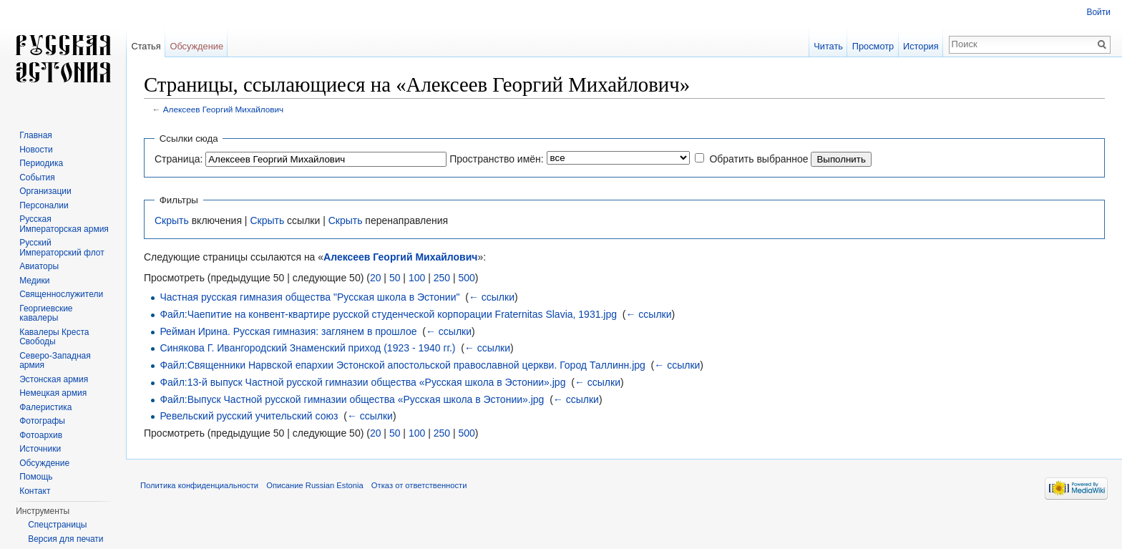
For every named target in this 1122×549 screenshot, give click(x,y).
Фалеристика (45, 407)
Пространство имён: (496, 159)
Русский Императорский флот (61, 248)
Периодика (41, 163)
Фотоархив (40, 435)
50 (395, 277)
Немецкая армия (53, 393)
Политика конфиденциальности (199, 485)
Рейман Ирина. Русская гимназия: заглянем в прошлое (288, 331)
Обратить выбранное (758, 159)
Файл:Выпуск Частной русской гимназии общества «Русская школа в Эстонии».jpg (352, 399)
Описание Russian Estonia (314, 485)
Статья (145, 46)
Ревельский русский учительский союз (249, 416)
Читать (828, 46)
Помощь (35, 477)
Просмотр (873, 46)
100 (417, 277)
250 (442, 277)
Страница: (179, 159)
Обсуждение (196, 46)
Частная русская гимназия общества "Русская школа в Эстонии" (309, 297)
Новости (35, 150)
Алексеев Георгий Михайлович (223, 109)
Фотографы (42, 421)
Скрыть (172, 220)
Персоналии (44, 205)
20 (375, 277)
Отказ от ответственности (419, 485)
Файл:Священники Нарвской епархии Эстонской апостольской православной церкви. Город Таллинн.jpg (402, 365)
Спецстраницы (57, 525)
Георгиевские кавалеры (45, 313)
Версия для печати (65, 539)
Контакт (34, 491)
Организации (45, 191)
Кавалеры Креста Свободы (54, 337)
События (37, 178)
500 (466, 277)
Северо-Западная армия (55, 361)
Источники (40, 449)
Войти (1098, 12)
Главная (35, 135)
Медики (34, 281)
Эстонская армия (53, 379)
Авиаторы (39, 266)
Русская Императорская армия (64, 224)
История (921, 46)
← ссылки (491, 297)
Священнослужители (61, 294)
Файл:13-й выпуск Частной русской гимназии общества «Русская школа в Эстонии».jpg (362, 382)
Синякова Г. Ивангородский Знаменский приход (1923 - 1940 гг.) (307, 348)
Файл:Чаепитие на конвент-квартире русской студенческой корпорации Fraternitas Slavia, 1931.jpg (388, 314)
